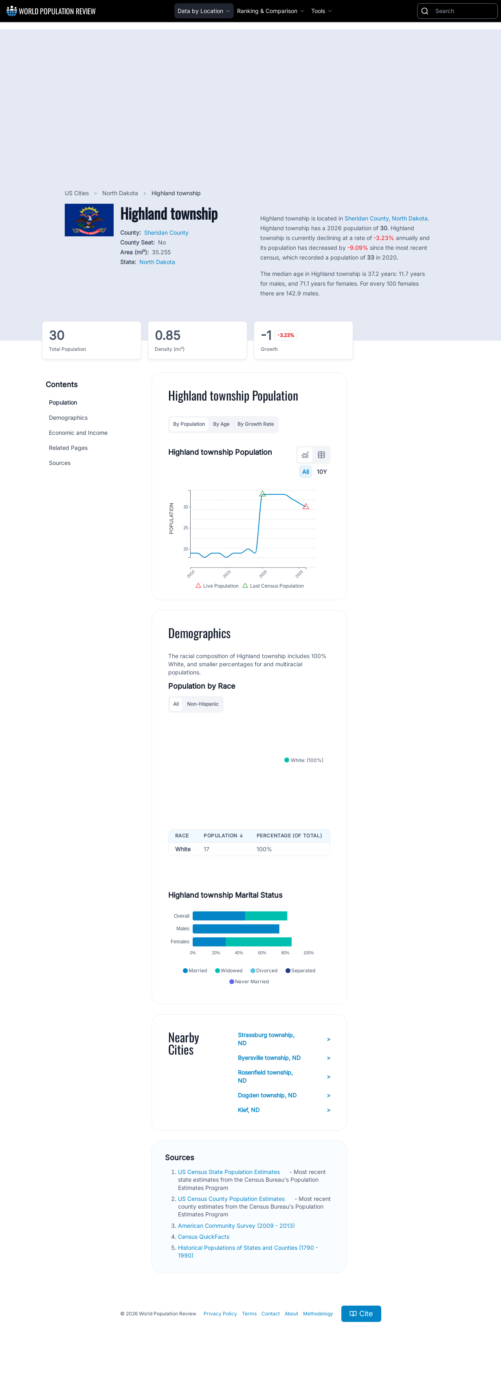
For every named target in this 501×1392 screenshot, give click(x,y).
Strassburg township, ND (284, 1056)
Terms (249, 1331)
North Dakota (121, 192)
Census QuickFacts (204, 1254)
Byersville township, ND (284, 1075)
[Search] (464, 11)
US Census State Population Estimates (229, 1189)
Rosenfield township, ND (284, 1093)
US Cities (77, 192)
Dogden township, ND (284, 1113)
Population (63, 402)
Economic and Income (78, 432)
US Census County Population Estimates (232, 1216)
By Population (189, 424)
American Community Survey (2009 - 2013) (237, 1243)
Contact (270, 1331)
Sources (59, 462)
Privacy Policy (220, 1331)
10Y (322, 471)
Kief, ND (284, 1127)
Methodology (318, 1331)
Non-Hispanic (203, 714)
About (291, 1331)
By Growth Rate (255, 424)
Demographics (68, 417)
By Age (221, 424)
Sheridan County (166, 232)
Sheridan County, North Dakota (386, 218)
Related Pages (68, 447)
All (306, 471)
